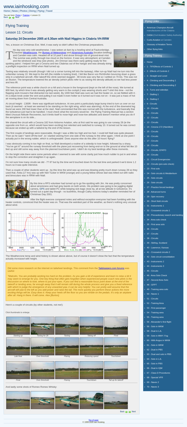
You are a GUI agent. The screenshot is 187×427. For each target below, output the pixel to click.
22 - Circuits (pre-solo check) (160, 164)
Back (6, 17)
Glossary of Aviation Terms (159, 44)
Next (17, 17)
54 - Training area (155, 312)
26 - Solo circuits (155, 182)
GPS (42, 188)
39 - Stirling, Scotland (157, 243)
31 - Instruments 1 (155, 205)
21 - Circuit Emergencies (158, 159)
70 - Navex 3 (153, 386)
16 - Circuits (152, 136)
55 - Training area (155, 317)
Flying (41, 11)
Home (7, 11)
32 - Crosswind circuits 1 (158, 210)
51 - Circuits (152, 298)
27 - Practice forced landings (160, 187)
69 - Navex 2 (153, 382)
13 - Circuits (152, 122)
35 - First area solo (156, 224)
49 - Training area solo (157, 289)
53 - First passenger (156, 308)
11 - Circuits (152, 113)
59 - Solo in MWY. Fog (157, 335)
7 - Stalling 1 (153, 94)
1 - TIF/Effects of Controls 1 (160, 66)
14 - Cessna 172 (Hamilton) (160, 127)
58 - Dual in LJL (154, 331)
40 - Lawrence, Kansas (158, 247)
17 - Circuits (152, 141)
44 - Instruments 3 (155, 266)
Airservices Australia (82, 52)
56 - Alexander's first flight (159, 322)
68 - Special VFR (155, 377)
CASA (149, 35)
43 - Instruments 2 (155, 261)
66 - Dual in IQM (154, 368)
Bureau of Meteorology (54, 52)
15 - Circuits (152, 131)
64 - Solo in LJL (154, 359)
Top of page (93, 420)
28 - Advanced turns (156, 192)
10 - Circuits (152, 108)
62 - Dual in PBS (155, 349)
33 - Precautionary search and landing (165, 215)
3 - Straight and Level (157, 76)
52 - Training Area (155, 303)
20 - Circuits (152, 154)
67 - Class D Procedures (158, 373)
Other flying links (155, 49)
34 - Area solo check (156, 219)
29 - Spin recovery (155, 196)
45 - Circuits (152, 271)
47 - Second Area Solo (157, 280)
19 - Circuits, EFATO (156, 150)
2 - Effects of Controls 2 (158, 71)
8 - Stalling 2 (153, 99)
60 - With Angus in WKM (158, 340)
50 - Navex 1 (153, 294)
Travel (49, 11)
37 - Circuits (152, 233)
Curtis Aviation (154, 40)
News (15, 11)
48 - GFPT (152, 284)
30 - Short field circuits (157, 201)
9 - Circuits (152, 103)
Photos (23, 11)
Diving (32, 11)
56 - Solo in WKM (155, 326)
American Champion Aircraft (160, 27)
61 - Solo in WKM (155, 345)
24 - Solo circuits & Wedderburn (162, 173)
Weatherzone (30, 52)
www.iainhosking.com (26, 6)
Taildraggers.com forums (111, 268)
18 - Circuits (152, 145)
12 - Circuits (152, 117)
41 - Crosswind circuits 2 (158, 252)
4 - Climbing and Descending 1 (161, 80)
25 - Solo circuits (155, 178)
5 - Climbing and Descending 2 (161, 85)
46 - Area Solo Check (157, 275)
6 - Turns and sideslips (157, 90)
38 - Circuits (152, 238)
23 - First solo (153, 168)
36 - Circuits (152, 229)
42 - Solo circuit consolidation (161, 256)
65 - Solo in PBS (155, 363)
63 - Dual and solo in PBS (159, 354)
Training (26, 15)
